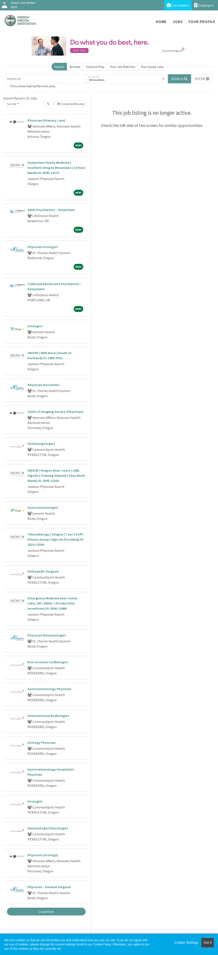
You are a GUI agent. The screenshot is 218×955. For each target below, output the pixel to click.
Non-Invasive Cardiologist (47, 662)
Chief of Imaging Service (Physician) (55, 411)
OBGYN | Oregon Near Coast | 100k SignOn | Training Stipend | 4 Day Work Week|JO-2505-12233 (56, 475)
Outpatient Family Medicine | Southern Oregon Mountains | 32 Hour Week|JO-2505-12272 (56, 167)
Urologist (35, 326)
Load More (46, 911)
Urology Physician (41, 742)
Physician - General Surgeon (49, 887)
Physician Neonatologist (46, 635)
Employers (204, 5)
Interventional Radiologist (48, 716)
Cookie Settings (186, 942)
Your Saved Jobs (152, 67)
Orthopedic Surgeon (43, 571)
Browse (75, 67)
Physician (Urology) (42, 855)
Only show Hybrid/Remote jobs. (33, 86)
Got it (208, 942)
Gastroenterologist (42, 507)
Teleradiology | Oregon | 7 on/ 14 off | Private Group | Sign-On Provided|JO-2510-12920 (55, 539)
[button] (202, 78)
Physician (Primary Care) (46, 120)
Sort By (11, 104)
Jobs (177, 21)
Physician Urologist (42, 247)
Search (59, 67)
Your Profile (201, 21)
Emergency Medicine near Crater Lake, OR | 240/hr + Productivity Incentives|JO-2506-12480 (52, 603)
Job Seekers (178, 5)
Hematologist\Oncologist (47, 828)
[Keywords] (45, 78)
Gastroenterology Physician (49, 689)
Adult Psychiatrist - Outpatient (51, 210)
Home (161, 21)
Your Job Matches (122, 67)
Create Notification (71, 104)
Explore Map (95, 67)
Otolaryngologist (41, 443)
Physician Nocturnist (43, 385)
